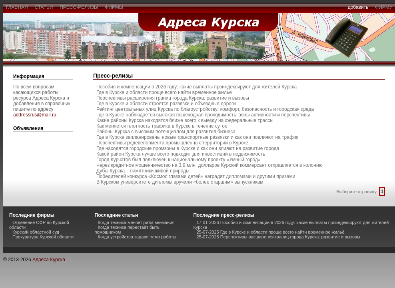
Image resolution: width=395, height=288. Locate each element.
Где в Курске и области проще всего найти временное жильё (164, 92)
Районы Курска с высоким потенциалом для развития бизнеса (165, 131)
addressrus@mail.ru (34, 115)
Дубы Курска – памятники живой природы (143, 171)
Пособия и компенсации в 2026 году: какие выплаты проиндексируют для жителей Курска (196, 87)
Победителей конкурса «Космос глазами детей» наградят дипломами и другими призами (195, 176)
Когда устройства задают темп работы (137, 236)
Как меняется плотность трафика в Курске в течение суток (161, 126)
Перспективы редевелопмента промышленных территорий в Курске (172, 143)
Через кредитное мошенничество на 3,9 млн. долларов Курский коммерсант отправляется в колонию (209, 165)
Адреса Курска (48, 259)
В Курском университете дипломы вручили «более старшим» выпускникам (179, 182)
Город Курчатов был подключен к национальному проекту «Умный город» (178, 159)
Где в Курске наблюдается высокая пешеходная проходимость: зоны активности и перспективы (203, 115)
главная (16, 7)
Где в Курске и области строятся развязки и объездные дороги (166, 103)
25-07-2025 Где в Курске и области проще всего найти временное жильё (270, 232)
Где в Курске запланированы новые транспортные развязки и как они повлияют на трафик (197, 137)
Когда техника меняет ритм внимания (136, 222)
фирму (383, 7)
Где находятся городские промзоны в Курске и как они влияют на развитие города (187, 148)
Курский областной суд (35, 232)
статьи (44, 7)
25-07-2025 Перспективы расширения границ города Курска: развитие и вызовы (278, 236)
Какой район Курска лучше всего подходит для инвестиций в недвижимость (180, 154)
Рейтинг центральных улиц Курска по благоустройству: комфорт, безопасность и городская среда (205, 109)
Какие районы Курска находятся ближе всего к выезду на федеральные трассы (184, 120)
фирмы (114, 7)
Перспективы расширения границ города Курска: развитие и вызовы (172, 98)
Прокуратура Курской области (43, 236)
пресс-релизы (79, 7)
